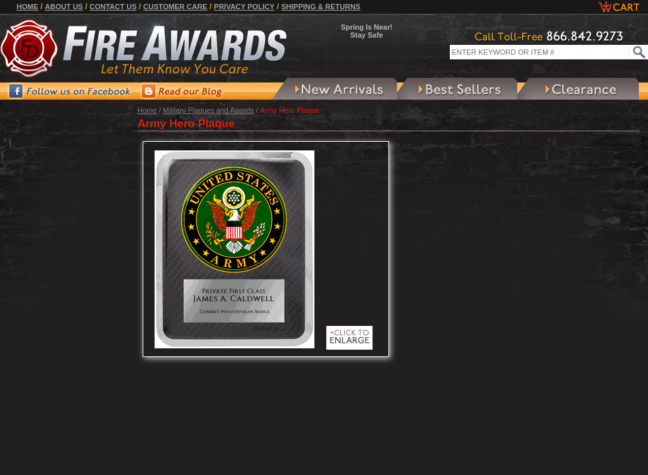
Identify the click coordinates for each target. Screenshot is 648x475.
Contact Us (112, 7)
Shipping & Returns (321, 7)
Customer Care (175, 7)
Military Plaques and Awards (208, 110)
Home (27, 7)
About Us (64, 7)
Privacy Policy (244, 7)
